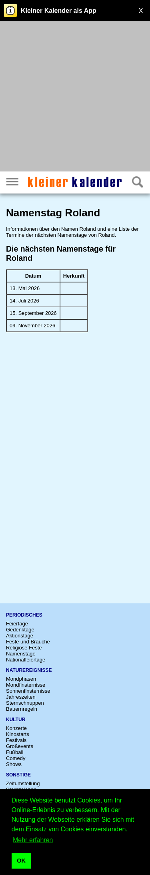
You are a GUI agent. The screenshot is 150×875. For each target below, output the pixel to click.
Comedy (15, 758)
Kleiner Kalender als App (58, 10)
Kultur (15, 719)
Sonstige (18, 775)
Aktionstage (19, 636)
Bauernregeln (21, 709)
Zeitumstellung (23, 783)
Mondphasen (21, 679)
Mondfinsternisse (25, 685)
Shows (14, 764)
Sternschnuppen (25, 703)
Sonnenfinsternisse (28, 691)
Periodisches (24, 615)
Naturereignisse (29, 670)
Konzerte (16, 728)
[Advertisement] (75, 97)
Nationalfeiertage (25, 660)
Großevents (19, 746)
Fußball (14, 752)
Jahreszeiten (21, 697)
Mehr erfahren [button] (33, 840)
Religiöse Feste (24, 648)
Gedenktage (20, 630)
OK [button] (21, 860)
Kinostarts (17, 734)
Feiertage (17, 624)
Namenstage (21, 654)
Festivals (16, 740)
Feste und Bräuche (28, 642)
